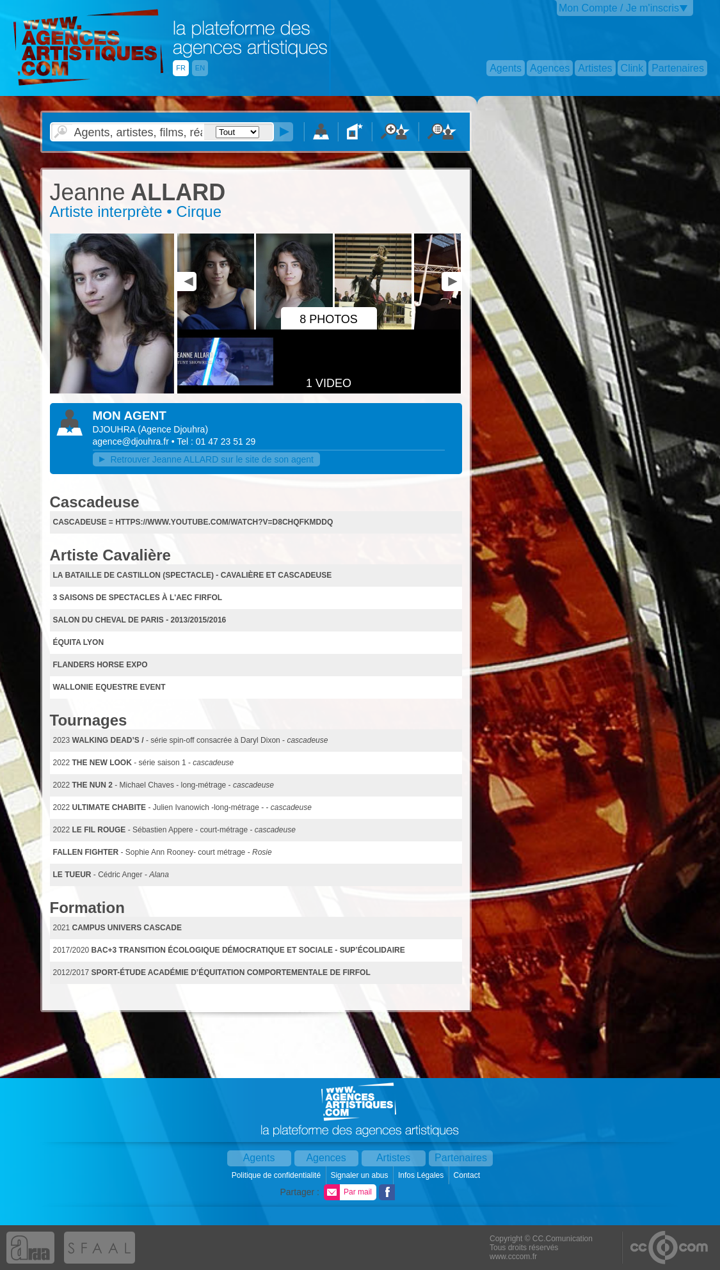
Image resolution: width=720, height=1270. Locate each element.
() (173, 429)
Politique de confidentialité (277, 1175)
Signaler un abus (360, 1175)
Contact (468, 1175)
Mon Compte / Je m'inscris (619, 8)
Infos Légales (422, 1175)
